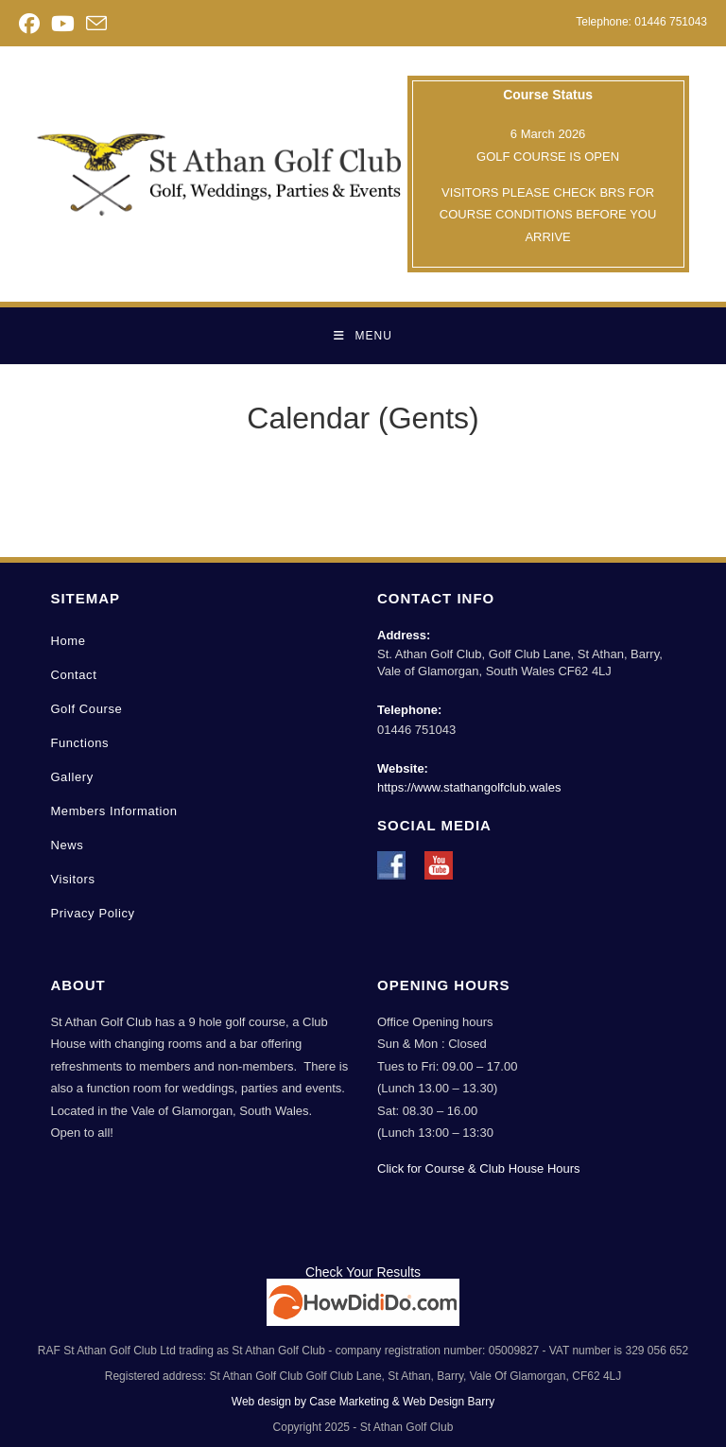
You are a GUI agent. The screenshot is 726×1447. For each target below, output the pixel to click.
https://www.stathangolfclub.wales (469, 787)
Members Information (113, 811)
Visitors (72, 879)
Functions (79, 743)
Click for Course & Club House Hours (478, 1168)
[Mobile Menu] (363, 335)
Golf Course (86, 709)
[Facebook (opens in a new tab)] (32, 23)
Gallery (71, 777)
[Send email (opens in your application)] (96, 24)
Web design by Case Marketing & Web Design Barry (363, 1401)
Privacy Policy (92, 913)
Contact (73, 675)
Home (67, 641)
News (66, 845)
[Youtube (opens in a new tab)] (62, 23)
